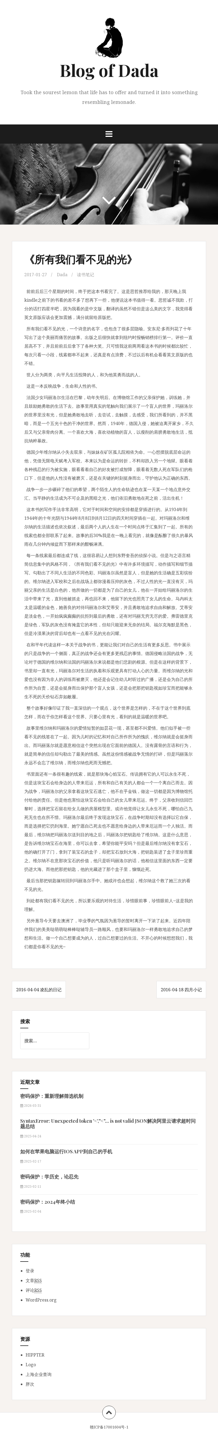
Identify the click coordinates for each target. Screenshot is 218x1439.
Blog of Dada (109, 70)
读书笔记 (85, 275)
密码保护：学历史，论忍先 (49, 1176)
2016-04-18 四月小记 (181, 990)
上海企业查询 (39, 1374)
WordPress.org (41, 1300)
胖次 (30, 1384)
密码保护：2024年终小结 (47, 1201)
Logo (31, 1365)
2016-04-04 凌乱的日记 (39, 990)
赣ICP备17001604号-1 (109, 1427)
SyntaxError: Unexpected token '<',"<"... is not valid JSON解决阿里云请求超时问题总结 (108, 1124)
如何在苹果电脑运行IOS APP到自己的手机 (66, 1151)
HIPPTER (35, 1355)
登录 (30, 1271)
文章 (34, 1280)
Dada (62, 275)
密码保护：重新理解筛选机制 (51, 1096)
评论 (34, 1290)
